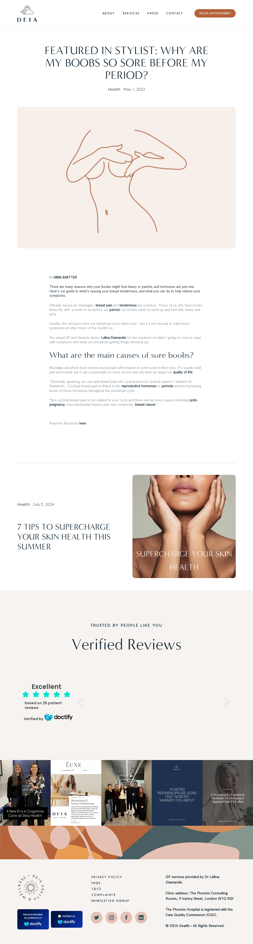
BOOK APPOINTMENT (215, 13)
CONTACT (174, 13)
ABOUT (108, 13)
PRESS (152, 13)
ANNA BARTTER (65, 277)
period (114, 310)
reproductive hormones (139, 386)
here (82, 423)
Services (131, 13)
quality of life (182, 372)
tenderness (128, 305)
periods (167, 386)
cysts (193, 400)
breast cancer (145, 404)
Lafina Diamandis (113, 338)
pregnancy (57, 404)
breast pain (104, 305)
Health (114, 89)
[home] (27, 13)
